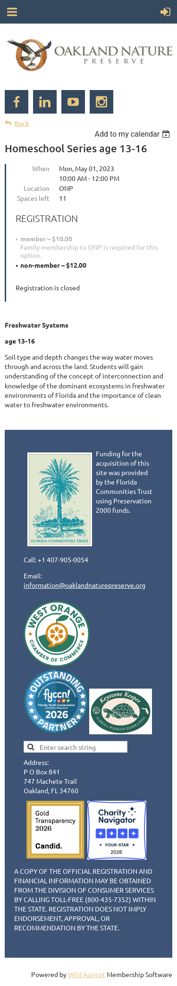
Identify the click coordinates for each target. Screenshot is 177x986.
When (41, 168)
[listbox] (133, 134)
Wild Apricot (86, 974)
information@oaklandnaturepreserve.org (84, 585)
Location (37, 188)
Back (22, 123)
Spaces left (33, 198)
